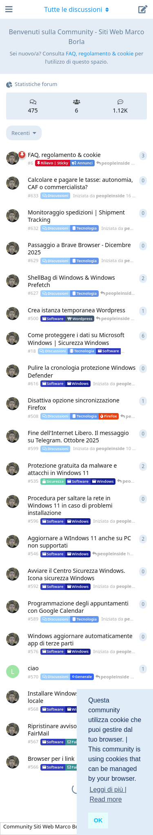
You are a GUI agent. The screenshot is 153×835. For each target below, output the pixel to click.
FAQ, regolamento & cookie (99, 53)
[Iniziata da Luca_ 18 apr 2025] (12, 671)
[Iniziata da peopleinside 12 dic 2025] (12, 248)
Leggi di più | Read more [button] (107, 794)
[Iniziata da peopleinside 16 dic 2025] (12, 183)
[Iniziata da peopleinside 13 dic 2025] (12, 215)
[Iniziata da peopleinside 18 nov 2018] (12, 158)
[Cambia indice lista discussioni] (24, 133)
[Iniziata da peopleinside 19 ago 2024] (12, 403)
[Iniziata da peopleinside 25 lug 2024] (12, 313)
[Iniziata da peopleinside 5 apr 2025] (12, 696)
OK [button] (98, 820)
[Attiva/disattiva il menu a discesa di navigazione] (77, 9)
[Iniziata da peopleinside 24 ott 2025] (12, 371)
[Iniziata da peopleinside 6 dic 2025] (12, 280)
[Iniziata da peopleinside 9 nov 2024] (12, 468)
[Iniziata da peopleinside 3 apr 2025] (12, 729)
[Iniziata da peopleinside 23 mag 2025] (12, 639)
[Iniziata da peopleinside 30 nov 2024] (12, 541)
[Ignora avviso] (47, 818)
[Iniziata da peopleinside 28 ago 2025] (12, 606)
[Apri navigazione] (8, 9)
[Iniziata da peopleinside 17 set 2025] (12, 501)
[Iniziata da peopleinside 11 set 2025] (12, 574)
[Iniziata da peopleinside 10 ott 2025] (12, 436)
